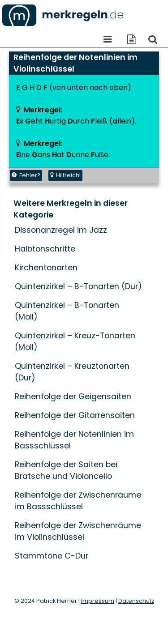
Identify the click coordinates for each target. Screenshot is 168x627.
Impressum (97, 601)
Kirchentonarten (46, 267)
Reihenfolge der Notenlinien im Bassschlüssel (74, 440)
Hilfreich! (65, 175)
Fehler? (26, 175)
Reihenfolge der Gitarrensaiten (75, 415)
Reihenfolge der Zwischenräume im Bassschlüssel (78, 501)
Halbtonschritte (45, 248)
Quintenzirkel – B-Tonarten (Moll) (67, 311)
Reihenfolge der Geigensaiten (73, 396)
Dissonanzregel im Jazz (61, 230)
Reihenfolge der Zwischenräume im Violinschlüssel (78, 531)
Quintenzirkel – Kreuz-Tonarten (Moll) (75, 341)
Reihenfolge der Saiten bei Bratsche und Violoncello (66, 470)
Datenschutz (136, 601)
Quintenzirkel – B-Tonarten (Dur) (78, 286)
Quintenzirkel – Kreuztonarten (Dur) (72, 372)
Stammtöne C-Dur (51, 555)
